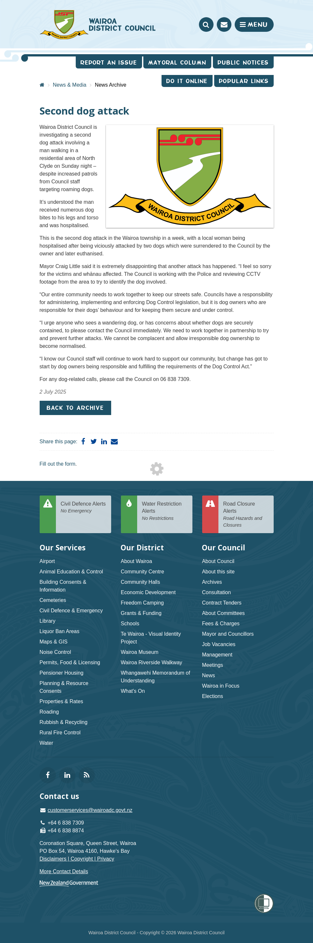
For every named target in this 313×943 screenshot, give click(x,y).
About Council (218, 561)
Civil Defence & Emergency (71, 610)
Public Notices (243, 62)
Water (46, 743)
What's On (133, 691)
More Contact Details (64, 871)
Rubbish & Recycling (64, 722)
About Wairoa (136, 561)
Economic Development (148, 592)
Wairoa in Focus (220, 686)
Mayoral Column (177, 62)
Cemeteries (53, 600)
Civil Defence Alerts (83, 507)
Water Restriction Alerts (165, 511)
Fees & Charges (221, 623)
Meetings (212, 665)
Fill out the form (57, 464)
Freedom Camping (142, 603)
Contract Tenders (221, 603)
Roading (49, 712)
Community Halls (140, 582)
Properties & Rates (61, 701)
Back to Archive (75, 408)
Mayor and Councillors (228, 634)
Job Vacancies (218, 644)
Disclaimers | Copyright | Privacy (77, 859)
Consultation (216, 592)
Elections (212, 696)
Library (48, 621)
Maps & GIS (54, 641)
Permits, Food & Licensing (70, 662)
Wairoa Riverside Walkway (151, 662)
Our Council (223, 548)
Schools (130, 623)
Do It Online (187, 81)
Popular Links (244, 81)
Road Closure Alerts (246, 515)
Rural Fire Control (60, 732)
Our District (142, 548)
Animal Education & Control (71, 571)
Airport (47, 561)
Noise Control (55, 652)
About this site (218, 571)
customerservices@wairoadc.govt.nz (90, 810)
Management (217, 654)
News (208, 675)
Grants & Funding (141, 613)
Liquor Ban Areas (60, 631)
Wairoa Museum (139, 652)
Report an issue (109, 62)
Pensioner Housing (62, 673)
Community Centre (142, 571)
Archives (212, 582)
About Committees (223, 613)
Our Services (62, 548)
